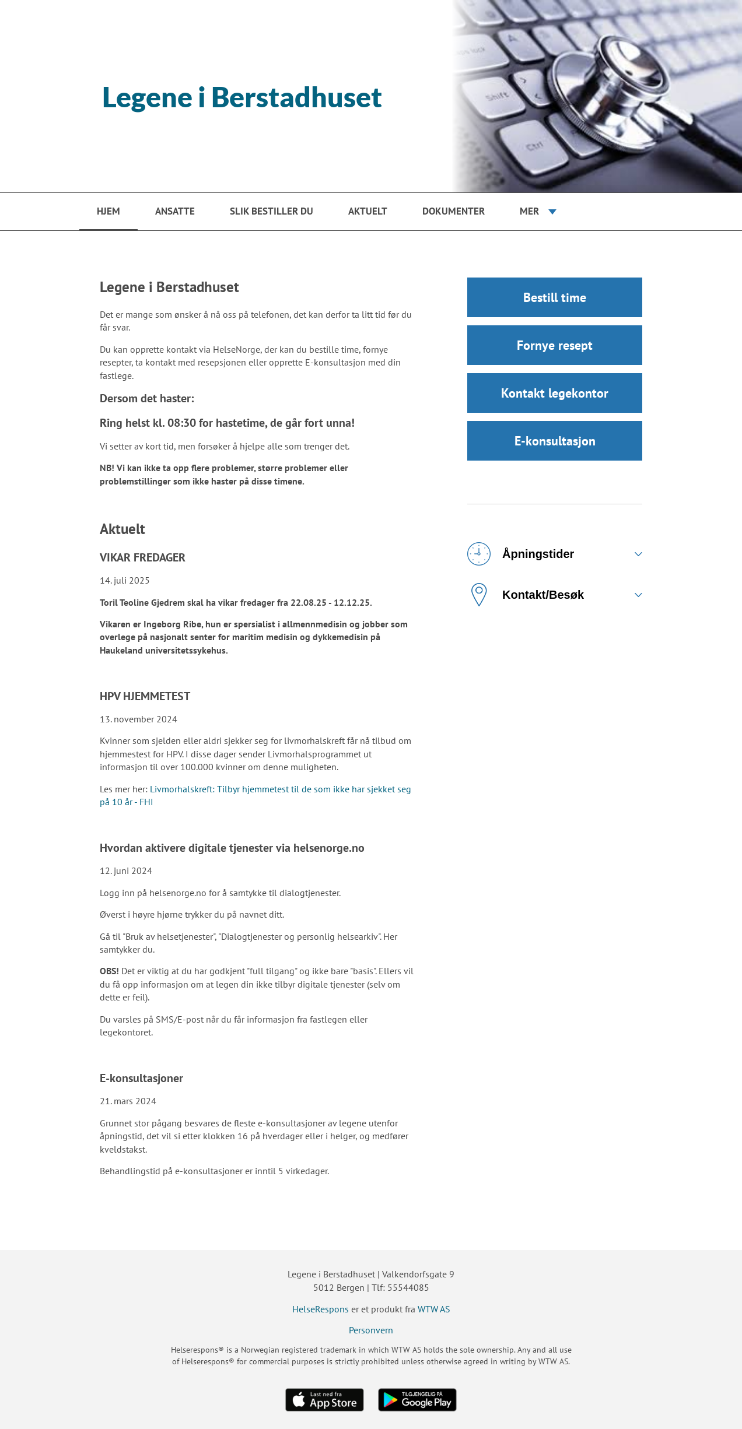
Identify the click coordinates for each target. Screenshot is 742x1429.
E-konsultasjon (555, 441)
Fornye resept (555, 345)
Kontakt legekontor (554, 393)
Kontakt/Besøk (525, 594)
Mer (529, 211)
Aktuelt (367, 211)
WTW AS (434, 1309)
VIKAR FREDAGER (143, 557)
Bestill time (554, 297)
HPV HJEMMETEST (145, 696)
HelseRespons (320, 1309)
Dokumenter (453, 211)
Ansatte (175, 211)
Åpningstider (520, 554)
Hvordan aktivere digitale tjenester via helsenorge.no (232, 847)
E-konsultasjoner (141, 1078)
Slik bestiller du (271, 211)
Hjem (108, 211)
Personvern (371, 1330)
